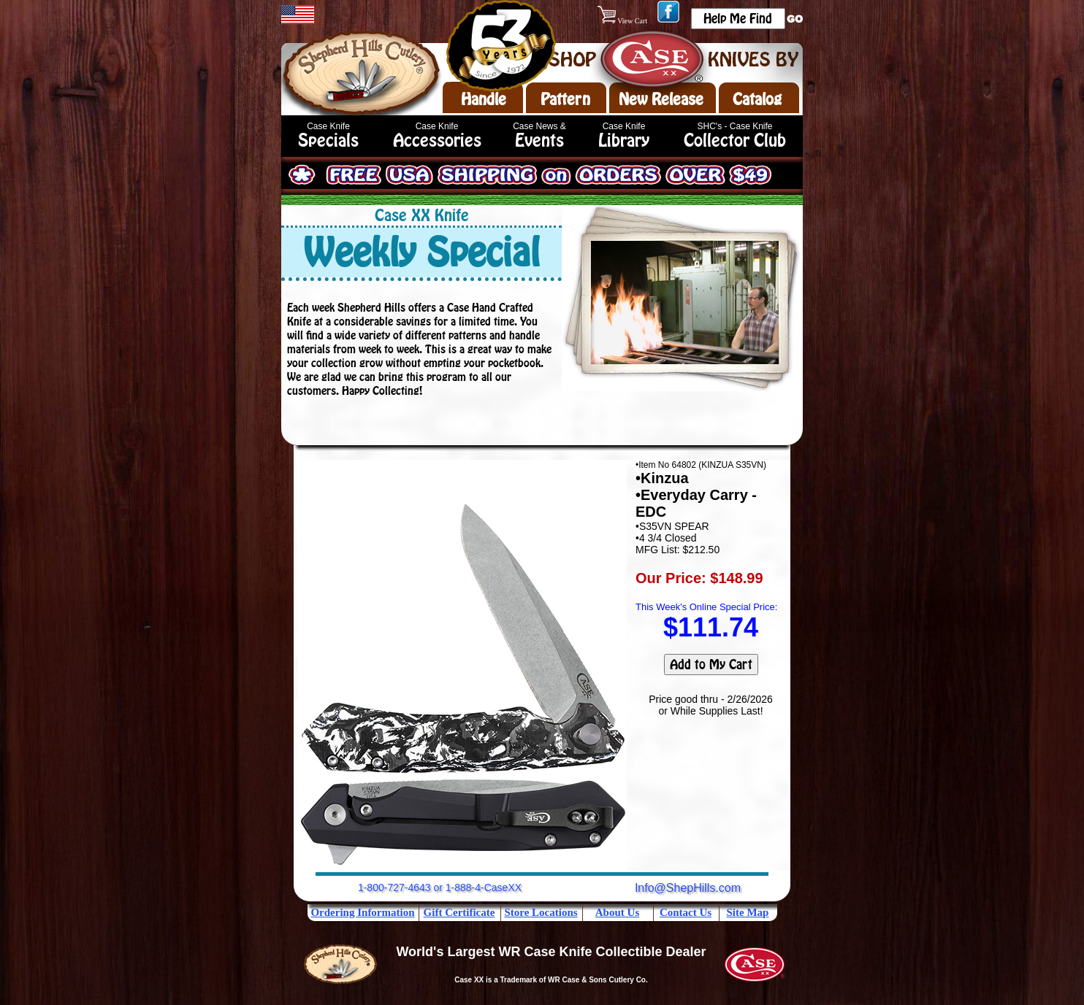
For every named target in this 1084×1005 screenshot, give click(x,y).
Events (539, 140)
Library (623, 140)
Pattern (565, 99)
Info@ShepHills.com (688, 888)
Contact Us (685, 912)
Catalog (757, 99)
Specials (328, 140)
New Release (661, 99)
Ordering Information (362, 912)
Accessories (437, 140)
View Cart (623, 21)
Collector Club (735, 140)
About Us (617, 912)
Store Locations (540, 912)
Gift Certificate (459, 912)
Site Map (748, 912)
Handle (483, 99)
